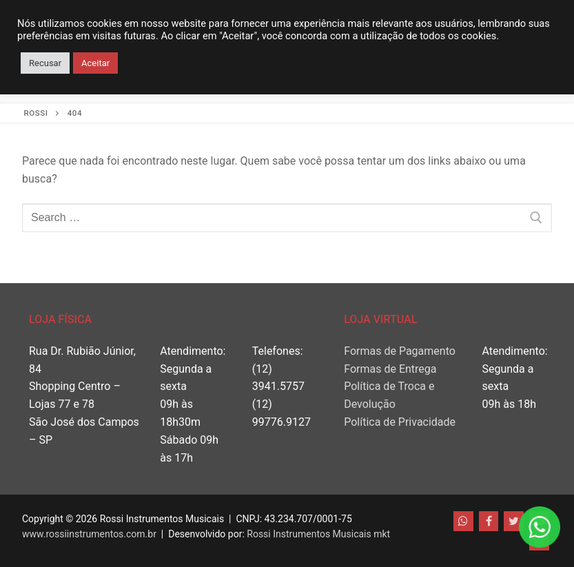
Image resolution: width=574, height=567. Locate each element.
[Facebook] (489, 521)
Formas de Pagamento (399, 351)
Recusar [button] (45, 63)
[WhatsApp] (463, 521)
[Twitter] (514, 521)
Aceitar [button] (95, 63)
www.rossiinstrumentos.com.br (89, 533)
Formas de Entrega (390, 368)
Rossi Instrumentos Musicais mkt (318, 533)
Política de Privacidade (399, 422)
